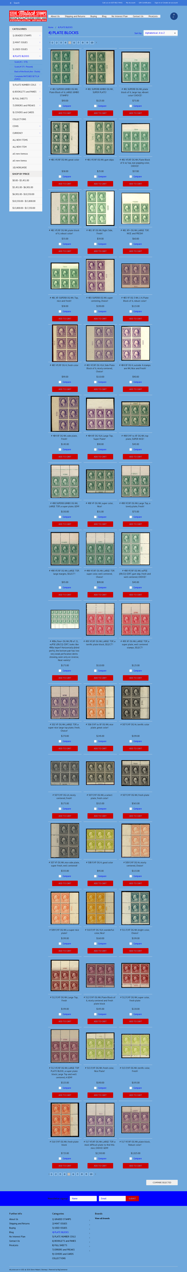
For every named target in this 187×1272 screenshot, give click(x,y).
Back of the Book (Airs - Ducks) (27, 71)
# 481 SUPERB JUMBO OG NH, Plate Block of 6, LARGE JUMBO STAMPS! (64, 92)
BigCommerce (62, 1270)
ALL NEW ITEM (20, 146)
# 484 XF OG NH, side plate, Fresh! (64, 437)
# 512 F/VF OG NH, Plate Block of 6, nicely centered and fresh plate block (99, 1000)
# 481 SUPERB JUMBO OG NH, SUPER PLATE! (99, 91)
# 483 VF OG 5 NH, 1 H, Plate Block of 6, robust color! (134, 299)
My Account (130, 3)
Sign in (157, 3)
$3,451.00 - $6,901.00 (23, 187)
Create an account (170, 3)
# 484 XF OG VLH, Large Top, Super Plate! (99, 437)
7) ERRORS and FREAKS (24, 105)
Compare (67, 105)
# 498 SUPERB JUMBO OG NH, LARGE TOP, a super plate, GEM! (64, 505)
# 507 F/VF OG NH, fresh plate (135, 795)
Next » (95, 1174)
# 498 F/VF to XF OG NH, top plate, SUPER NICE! (135, 437)
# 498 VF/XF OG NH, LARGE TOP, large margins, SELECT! (64, 572)
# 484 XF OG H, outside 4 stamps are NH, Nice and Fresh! (135, 367)
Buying (94, 16)
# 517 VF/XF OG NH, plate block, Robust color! (135, 1143)
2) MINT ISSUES (20, 42)
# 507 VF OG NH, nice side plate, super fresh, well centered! (64, 864)
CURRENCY (18, 133)
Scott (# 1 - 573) (21, 62)
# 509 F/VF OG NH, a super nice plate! (64, 931)
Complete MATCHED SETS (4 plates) (27, 77)
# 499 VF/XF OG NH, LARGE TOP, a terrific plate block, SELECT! (99, 643)
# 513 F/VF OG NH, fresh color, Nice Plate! (99, 1070)
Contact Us (138, 16)
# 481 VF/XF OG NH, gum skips (99, 159)
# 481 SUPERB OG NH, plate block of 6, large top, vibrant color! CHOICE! (134, 92)
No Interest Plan (120, 16)
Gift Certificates (145, 3)
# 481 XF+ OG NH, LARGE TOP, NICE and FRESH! (135, 232)
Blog (104, 16)
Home (50, 27)
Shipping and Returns (75, 16)
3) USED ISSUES (20, 49)
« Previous (49, 1174)
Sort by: (138, 33)
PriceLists (153, 16)
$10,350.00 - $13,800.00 (24, 201)
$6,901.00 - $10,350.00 (23, 194)
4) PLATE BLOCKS (21, 56)
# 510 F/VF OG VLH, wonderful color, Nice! (99, 931)
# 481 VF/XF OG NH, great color (64, 159)
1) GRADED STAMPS (22, 35)
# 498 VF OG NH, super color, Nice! (99, 505)
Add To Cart (65, 113)
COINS (16, 126)
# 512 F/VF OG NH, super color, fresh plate (134, 999)
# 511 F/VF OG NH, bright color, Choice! (135, 931)
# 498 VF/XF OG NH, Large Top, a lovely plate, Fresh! (134, 505)
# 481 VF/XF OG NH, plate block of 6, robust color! (64, 232)
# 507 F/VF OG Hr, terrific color (134, 724)
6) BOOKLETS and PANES (24, 91)
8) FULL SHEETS (20, 98)
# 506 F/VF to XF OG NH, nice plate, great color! (99, 726)
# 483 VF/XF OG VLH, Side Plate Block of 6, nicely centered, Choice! (100, 368)
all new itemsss (20, 153)
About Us (55, 16)
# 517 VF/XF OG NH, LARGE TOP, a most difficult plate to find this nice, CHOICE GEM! (99, 1144)
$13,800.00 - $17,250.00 (24, 208)
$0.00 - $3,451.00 (21, 180)
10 (92, 42)
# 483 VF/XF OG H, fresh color (64, 365)
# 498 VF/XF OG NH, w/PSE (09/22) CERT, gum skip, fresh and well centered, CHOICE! (135, 573)
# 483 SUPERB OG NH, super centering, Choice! (99, 299)
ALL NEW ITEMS (20, 139)
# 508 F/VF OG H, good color (99, 862)
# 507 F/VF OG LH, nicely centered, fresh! (64, 797)
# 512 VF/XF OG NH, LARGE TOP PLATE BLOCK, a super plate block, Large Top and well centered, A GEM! (64, 1073)
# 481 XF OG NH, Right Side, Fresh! (99, 232)
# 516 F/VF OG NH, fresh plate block (64, 1143)
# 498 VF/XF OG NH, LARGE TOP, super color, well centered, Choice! (100, 573)
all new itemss (20, 160)
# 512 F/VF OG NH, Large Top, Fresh (64, 999)
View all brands (102, 1218)
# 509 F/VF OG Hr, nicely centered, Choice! (134, 864)
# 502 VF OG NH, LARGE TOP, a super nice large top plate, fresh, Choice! (64, 727)
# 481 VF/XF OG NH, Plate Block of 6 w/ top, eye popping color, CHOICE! (135, 162)
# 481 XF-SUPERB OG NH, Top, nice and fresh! (64, 299)
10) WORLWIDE (20, 167)
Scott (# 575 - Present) (24, 66)
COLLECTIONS (19, 119)
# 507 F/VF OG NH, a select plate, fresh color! (99, 797)
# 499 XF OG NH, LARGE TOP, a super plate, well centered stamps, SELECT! (135, 644)
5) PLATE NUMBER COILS (24, 84)
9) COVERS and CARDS (23, 112)
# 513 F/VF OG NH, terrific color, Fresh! (135, 1070)
